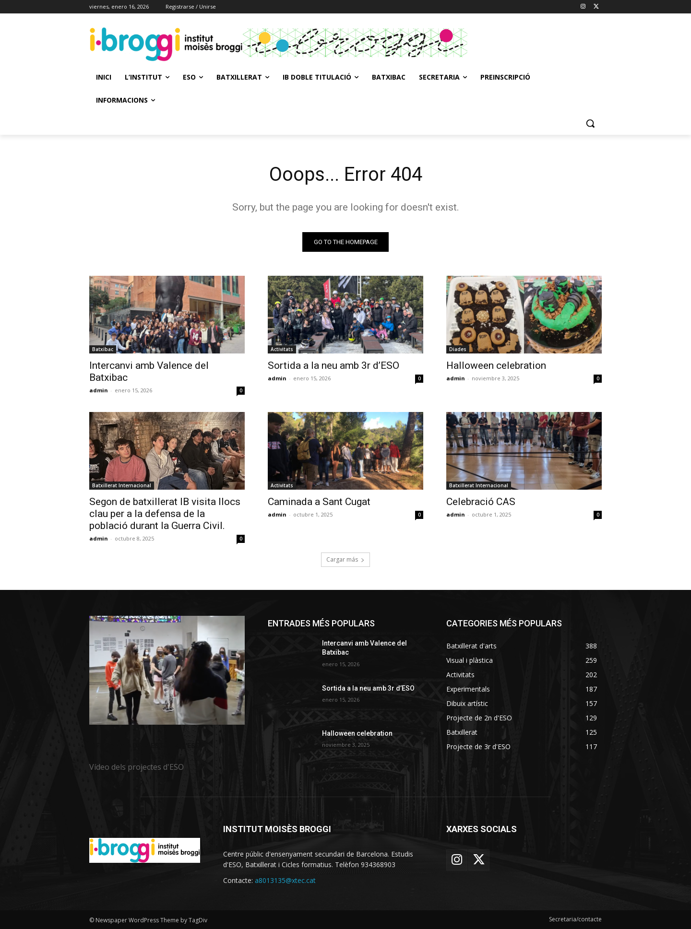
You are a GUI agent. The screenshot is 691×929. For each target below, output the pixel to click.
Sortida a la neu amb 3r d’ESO (333, 365)
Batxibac (102, 349)
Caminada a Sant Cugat (319, 501)
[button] (590, 123)
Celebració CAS (480, 501)
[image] (167, 670)
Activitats (282, 349)
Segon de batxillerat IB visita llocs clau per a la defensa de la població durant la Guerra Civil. (164, 513)
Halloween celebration (496, 365)
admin (98, 390)
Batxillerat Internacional (121, 485)
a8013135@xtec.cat (285, 880)
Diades (457, 349)
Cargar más (345, 559)
